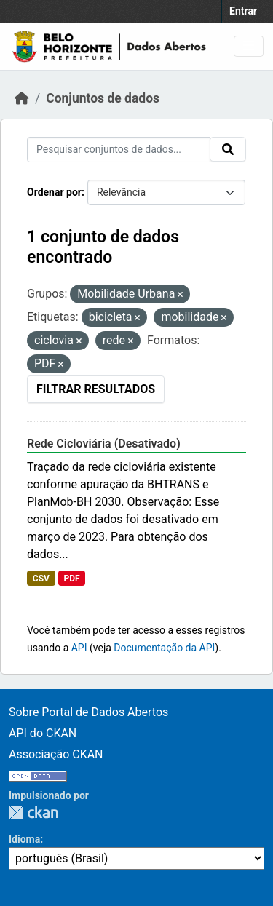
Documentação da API (164, 647)
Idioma (24, 839)
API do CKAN (42, 733)
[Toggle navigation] (249, 46)
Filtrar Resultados (95, 389)
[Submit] (228, 149)
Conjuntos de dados (102, 98)
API (79, 647)
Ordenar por (54, 192)
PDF (71, 578)
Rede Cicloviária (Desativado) (104, 443)
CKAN (33, 812)
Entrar (243, 11)
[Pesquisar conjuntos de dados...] (118, 149)
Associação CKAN (56, 754)
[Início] (22, 98)
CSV (41, 578)
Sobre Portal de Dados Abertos (88, 712)
